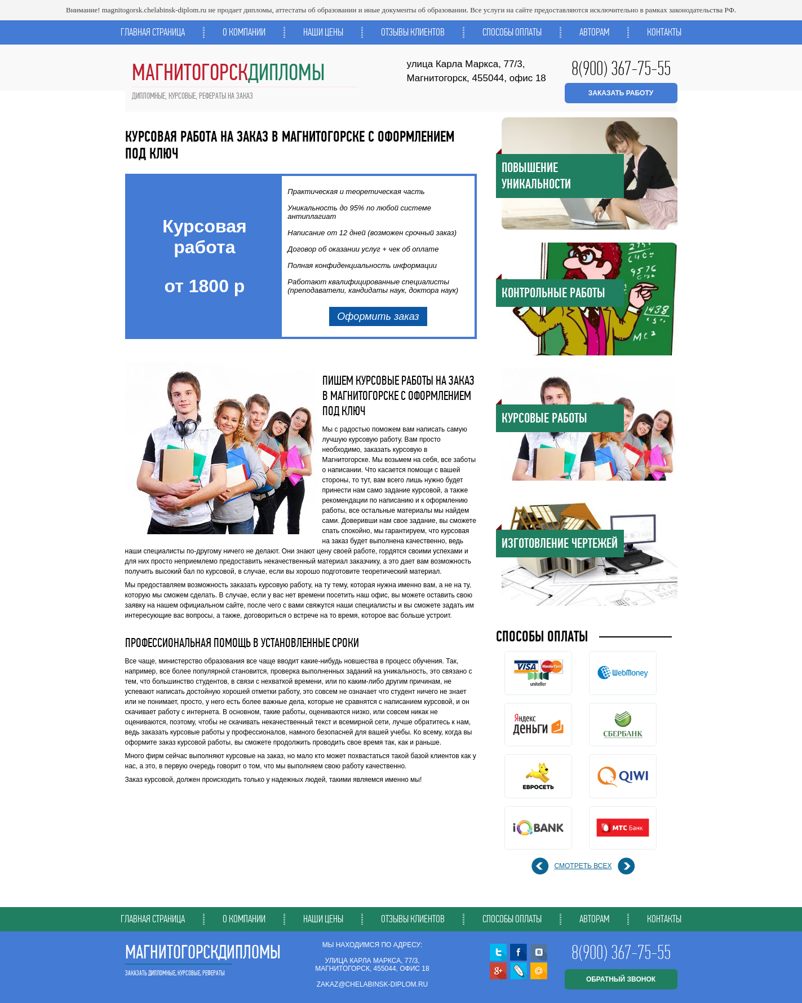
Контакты (664, 32)
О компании (244, 32)
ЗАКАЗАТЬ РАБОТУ (620, 93)
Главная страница (153, 32)
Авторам (594, 32)
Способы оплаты (512, 32)
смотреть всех (583, 866)
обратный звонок (620, 979)
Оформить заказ (378, 316)
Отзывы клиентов (413, 32)
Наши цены (323, 32)
